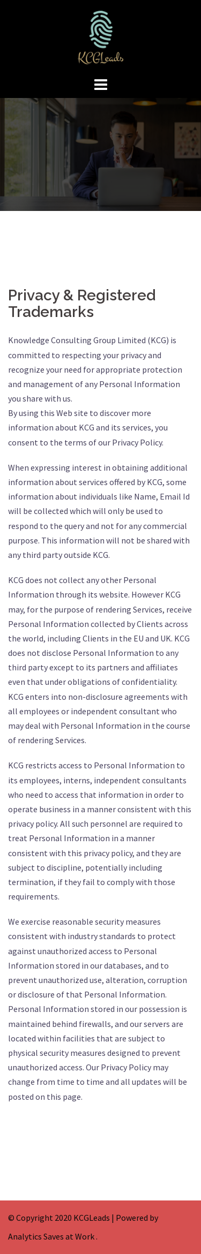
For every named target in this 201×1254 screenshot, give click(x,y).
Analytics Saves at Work (51, 1236)
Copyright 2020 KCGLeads (63, 1217)
